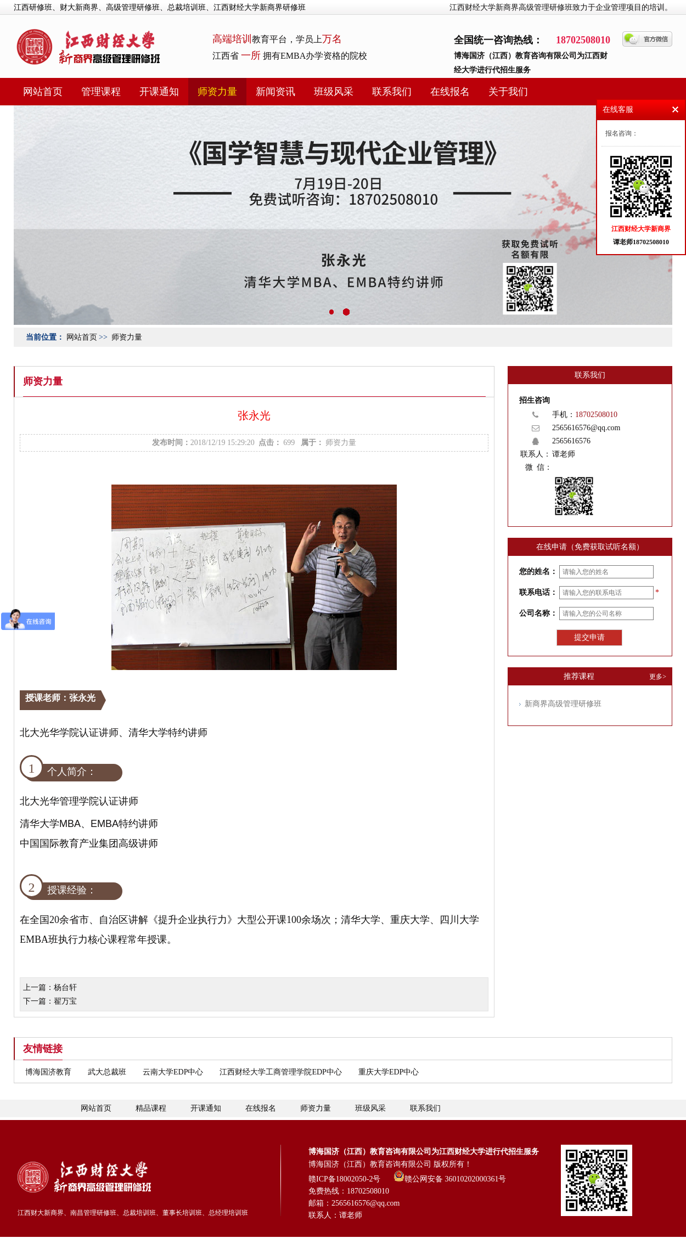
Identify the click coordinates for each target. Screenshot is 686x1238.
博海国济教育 (48, 1072)
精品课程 (151, 1108)
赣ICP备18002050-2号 (344, 1179)
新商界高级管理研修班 (563, 704)
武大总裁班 (107, 1072)
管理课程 (101, 91)
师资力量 (217, 91)
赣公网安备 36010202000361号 (450, 1176)
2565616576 (571, 441)
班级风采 (333, 91)
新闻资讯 (275, 91)
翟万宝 (65, 1001)
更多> (657, 676)
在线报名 (450, 91)
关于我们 (508, 91)
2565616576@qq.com (586, 428)
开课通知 (159, 91)
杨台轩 (65, 987)
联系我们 (392, 91)
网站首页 (43, 91)
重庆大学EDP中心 (388, 1072)
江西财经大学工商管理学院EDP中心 (280, 1072)
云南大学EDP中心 (173, 1072)
